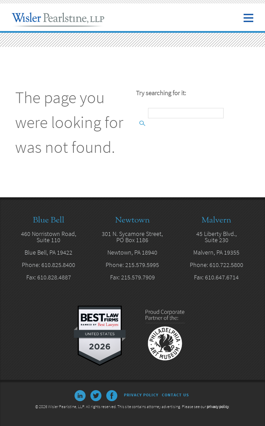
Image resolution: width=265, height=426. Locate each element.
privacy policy (218, 406)
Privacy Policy (141, 394)
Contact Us (175, 394)
